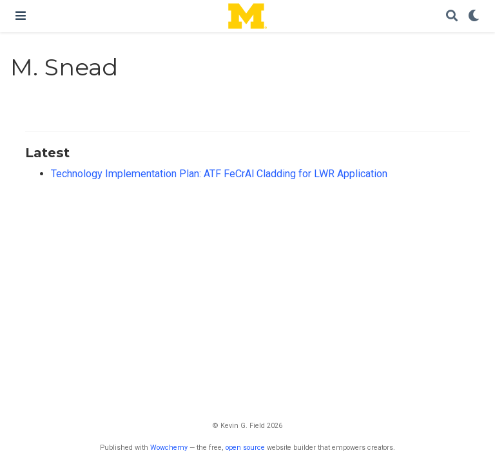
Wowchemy (169, 447)
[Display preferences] (474, 16)
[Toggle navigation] (20, 15)
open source (245, 447)
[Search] (452, 16)
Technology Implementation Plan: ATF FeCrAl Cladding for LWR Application (219, 174)
